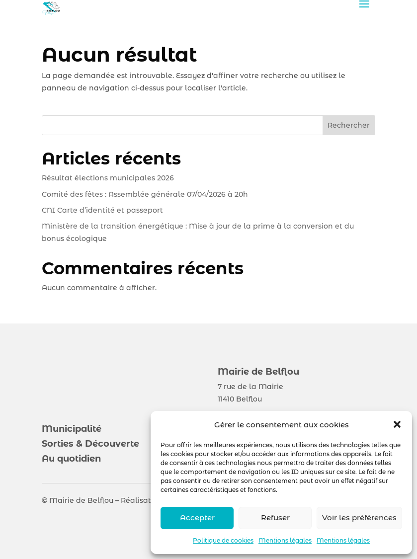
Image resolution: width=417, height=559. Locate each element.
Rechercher (349, 125)
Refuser (275, 517)
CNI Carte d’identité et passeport (102, 210)
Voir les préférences (359, 517)
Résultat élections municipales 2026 (108, 177)
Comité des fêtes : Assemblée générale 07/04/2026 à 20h (145, 194)
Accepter (197, 517)
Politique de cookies (223, 540)
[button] (397, 424)
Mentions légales (285, 540)
